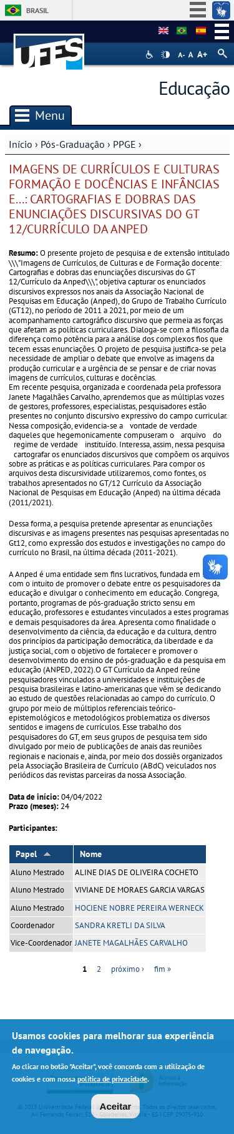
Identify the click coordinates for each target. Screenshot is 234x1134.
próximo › (127, 969)
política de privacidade (112, 1081)
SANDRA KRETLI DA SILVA (120, 925)
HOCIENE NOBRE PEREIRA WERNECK (139, 908)
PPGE (124, 144)
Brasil (37, 10)
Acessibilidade (150, 55)
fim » (162, 969)
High (165, 55)
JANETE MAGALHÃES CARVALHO (131, 943)
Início (20, 144)
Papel (33, 854)
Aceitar (116, 1108)
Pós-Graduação (73, 144)
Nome (91, 854)
